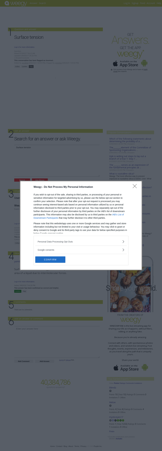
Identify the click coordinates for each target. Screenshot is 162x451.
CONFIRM (50, 259)
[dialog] (81, 225)
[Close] (136, 187)
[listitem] (81, 241)
